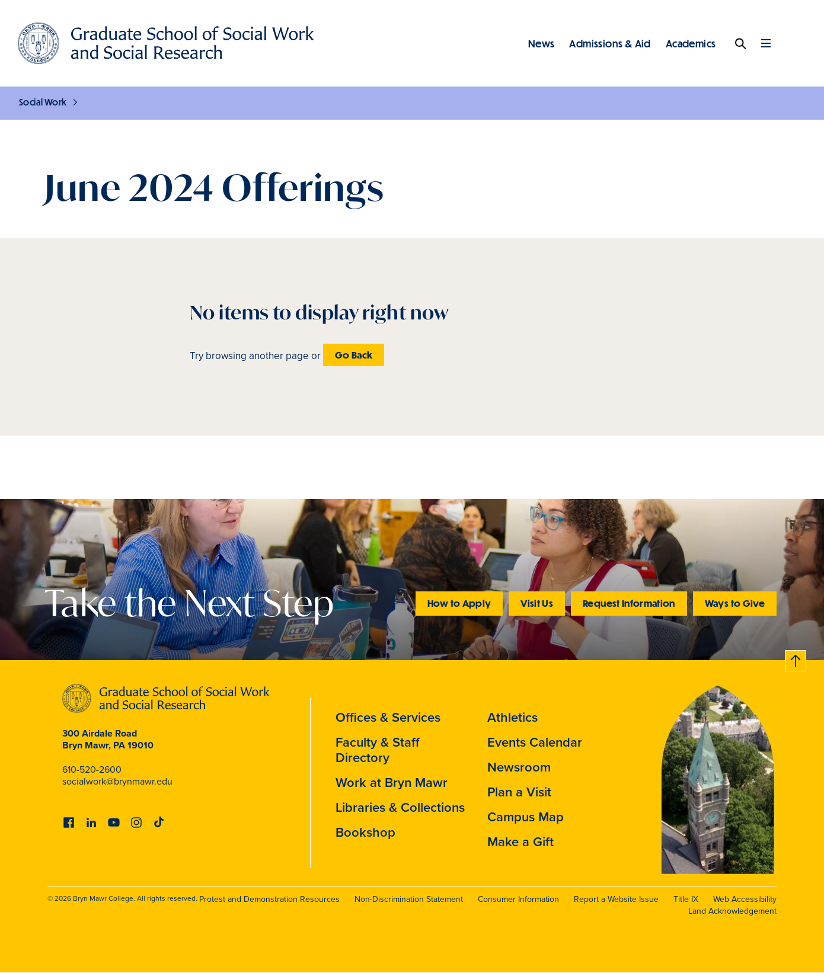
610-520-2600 (92, 769)
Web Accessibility (745, 899)
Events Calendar (534, 741)
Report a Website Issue (616, 899)
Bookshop (365, 831)
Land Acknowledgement (732, 911)
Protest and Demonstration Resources (269, 899)
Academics (691, 43)
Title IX (685, 899)
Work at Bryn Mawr (392, 782)
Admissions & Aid (609, 43)
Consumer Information (518, 899)
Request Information (629, 603)
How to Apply (459, 603)
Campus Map (525, 816)
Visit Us (536, 603)
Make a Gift (520, 841)
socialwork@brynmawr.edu (117, 781)
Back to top (796, 658)
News (541, 43)
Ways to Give (735, 603)
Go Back (353, 354)
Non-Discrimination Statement (408, 899)
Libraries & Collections (400, 807)
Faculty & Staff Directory (378, 749)
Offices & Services (388, 717)
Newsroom (519, 766)
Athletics (512, 717)
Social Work (42, 102)
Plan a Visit (519, 791)
